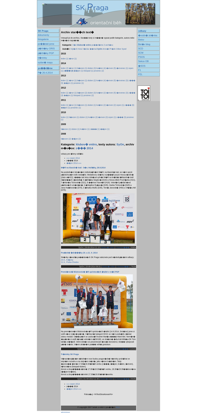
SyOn (120, 144)
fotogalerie (43, 39)
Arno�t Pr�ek (109, 49)
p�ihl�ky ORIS (46, 48)
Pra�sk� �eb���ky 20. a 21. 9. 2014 (79, 253)
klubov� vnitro (86, 144)
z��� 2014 (84, 148)
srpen (120, 105)
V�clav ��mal (90, 49)
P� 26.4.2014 (45, 72)
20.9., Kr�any (67, 260)
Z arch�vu (108, 45)
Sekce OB (143, 61)
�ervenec (122, 68)
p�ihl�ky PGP (46, 53)
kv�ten (101, 68)
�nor (73, 59)
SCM (140, 53)
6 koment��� (121, 349)
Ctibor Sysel (121, 49)
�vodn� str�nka (147, 35)
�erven (111, 68)
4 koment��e (123, 266)
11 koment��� (122, 379)
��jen (78, 71)
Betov (141, 39)
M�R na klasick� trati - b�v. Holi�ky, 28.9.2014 (83, 168)
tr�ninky (42, 58)
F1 (139, 70)
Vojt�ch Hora (76, 49)
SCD (140, 48)
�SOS (141, 66)
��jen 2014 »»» (73, 163)
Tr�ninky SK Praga (70, 354)
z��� (129, 105)
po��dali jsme (46, 44)
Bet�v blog (144, 44)
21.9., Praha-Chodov (70, 262)
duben (92, 68)
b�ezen (82, 68)
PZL (140, 74)
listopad (88, 71)
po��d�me (97, 45)
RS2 (118, 407)
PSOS (141, 57)
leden (65, 59)
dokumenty (43, 35)
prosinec (99, 71)
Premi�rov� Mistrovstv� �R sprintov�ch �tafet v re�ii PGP (90, 272)
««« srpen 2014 (73, 158)
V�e (74, 45)
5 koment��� (122, 247)
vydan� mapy (45, 62)
